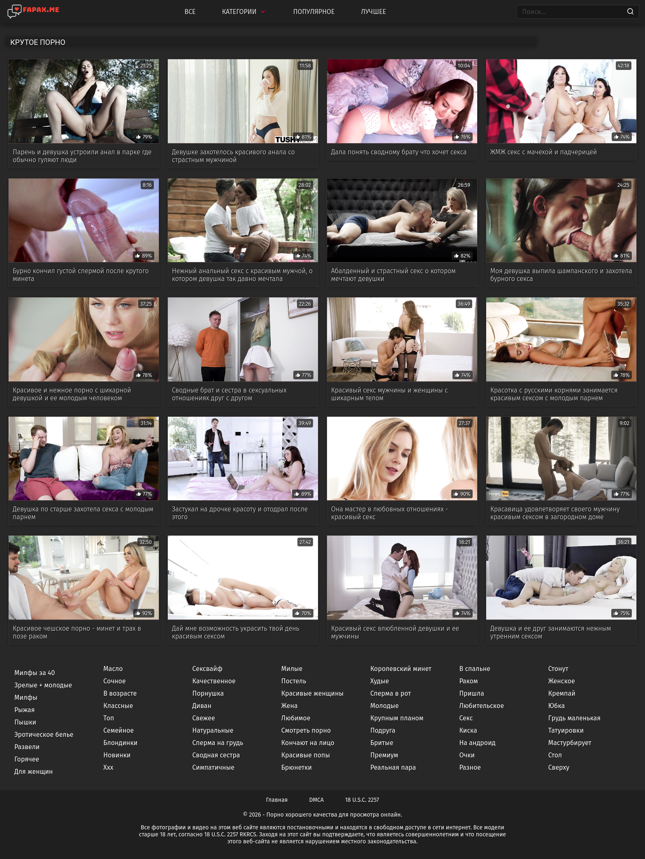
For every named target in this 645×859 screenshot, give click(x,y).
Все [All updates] (189, 12)
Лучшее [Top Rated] (373, 12)
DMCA (316, 799)
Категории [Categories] (244, 12)
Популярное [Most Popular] (314, 12)
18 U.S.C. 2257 (362, 799)
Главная (277, 799)
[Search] (630, 12)
